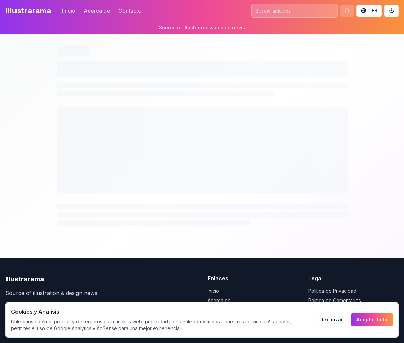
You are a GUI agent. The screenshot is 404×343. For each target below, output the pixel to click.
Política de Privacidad (332, 291)
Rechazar (331, 319)
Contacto (130, 10)
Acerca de (97, 10)
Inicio (68, 10)
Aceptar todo (371, 319)
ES (369, 10)
